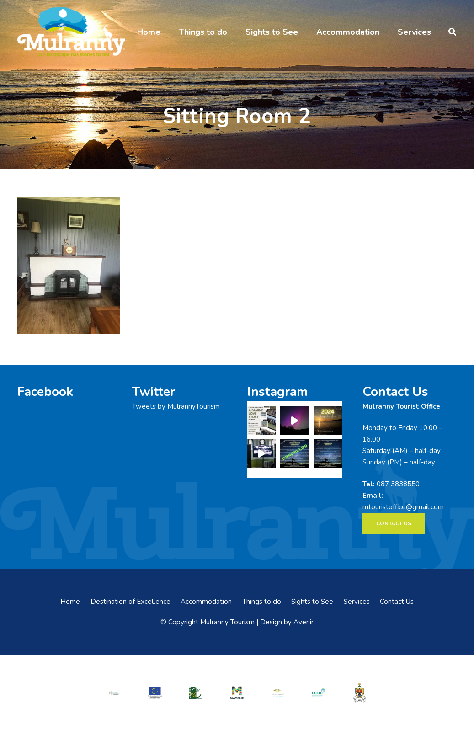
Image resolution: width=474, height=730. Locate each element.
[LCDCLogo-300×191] (318, 692)
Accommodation (206, 601)
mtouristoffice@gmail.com (403, 507)
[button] (452, 32)
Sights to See (312, 601)
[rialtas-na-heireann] (114, 692)
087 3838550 (398, 484)
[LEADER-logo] (195, 693)
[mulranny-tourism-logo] (71, 32)
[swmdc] (277, 692)
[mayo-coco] (359, 693)
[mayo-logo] (237, 692)
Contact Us (397, 601)
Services (357, 601)
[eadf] (155, 692)
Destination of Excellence (130, 601)
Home (70, 601)
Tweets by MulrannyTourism (176, 406)
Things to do (261, 601)
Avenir (303, 622)
